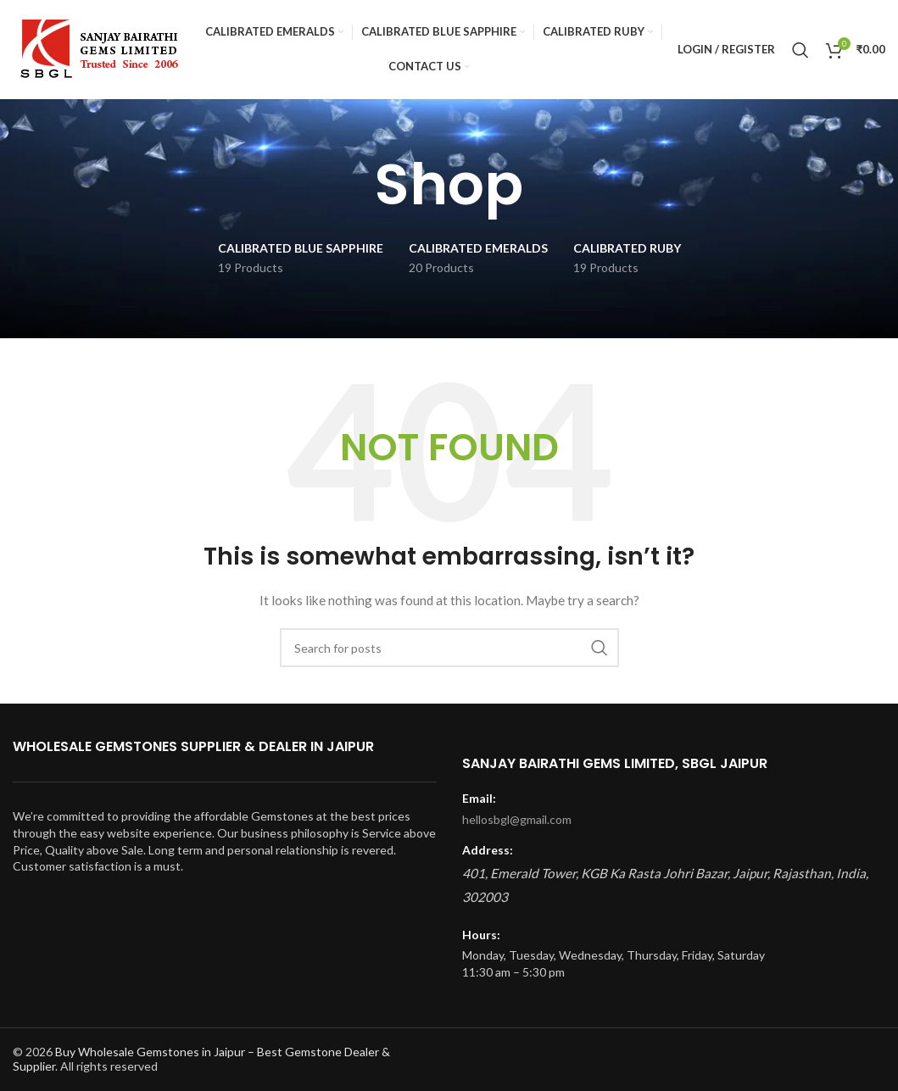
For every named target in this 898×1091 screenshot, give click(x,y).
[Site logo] (97, 49)
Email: (479, 798)
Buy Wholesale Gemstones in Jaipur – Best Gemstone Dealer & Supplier (201, 1058)
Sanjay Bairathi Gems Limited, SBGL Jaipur (614, 763)
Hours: (481, 934)
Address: (487, 850)
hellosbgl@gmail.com (517, 819)
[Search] (800, 51)
